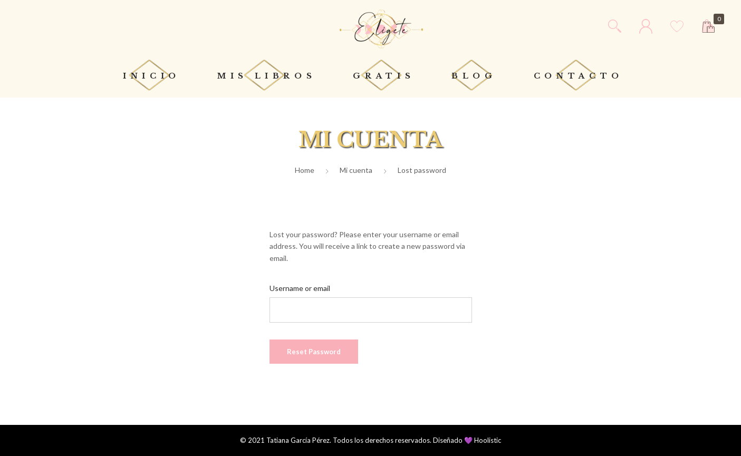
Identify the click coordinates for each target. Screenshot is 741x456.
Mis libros (266, 76)
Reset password (314, 351)
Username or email (300, 288)
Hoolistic (487, 440)
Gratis (384, 76)
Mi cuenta (356, 170)
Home (304, 170)
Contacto (578, 76)
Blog (474, 76)
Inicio (151, 76)
